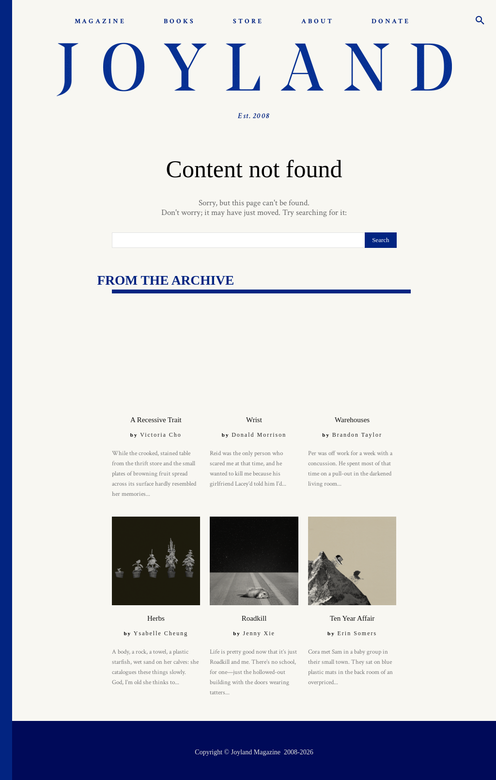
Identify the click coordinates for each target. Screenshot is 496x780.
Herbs (156, 615)
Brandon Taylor (357, 432)
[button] (480, 21)
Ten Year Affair (352, 615)
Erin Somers (357, 630)
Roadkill (253, 615)
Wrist (254, 417)
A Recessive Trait (156, 417)
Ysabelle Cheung (161, 630)
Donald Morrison (259, 432)
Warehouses (352, 417)
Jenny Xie (259, 630)
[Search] (380, 240)
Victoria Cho (161, 432)
